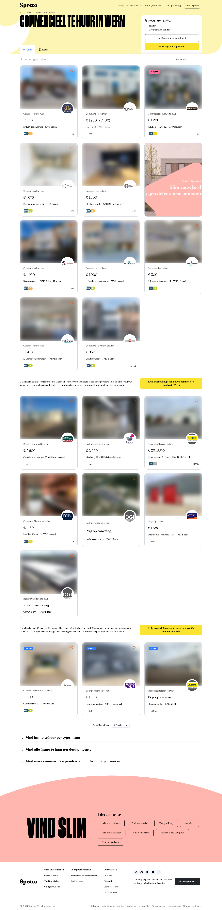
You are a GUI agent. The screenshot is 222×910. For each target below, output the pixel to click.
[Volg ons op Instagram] (136, 872)
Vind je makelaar (140, 832)
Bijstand (107, 881)
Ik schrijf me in (187, 881)
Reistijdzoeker (153, 5)
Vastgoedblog (173, 5)
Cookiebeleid (158, 906)
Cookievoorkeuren (192, 906)
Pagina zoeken (77, 881)
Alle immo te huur (111, 823)
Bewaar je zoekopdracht (172, 38)
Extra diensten (110, 892)
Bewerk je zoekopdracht (172, 46)
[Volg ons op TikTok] (158, 872)
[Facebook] (141, 872)
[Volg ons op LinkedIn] (147, 872)
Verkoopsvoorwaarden (138, 906)
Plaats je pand (51, 875)
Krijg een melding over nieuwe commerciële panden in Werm (171, 383)
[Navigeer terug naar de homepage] (28, 5)
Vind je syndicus (110, 842)
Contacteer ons (110, 886)
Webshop (189, 823)
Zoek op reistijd (140, 823)
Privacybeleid (174, 906)
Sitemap (95, 906)
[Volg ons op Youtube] (153, 872)
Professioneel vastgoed (172, 832)
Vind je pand (192, 5)
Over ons (107, 875)
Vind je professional (128, 5)
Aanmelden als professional (84, 875)
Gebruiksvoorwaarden (113, 906)
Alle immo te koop (111, 832)
